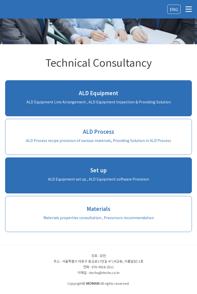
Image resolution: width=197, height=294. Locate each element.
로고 (20, 9)
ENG (174, 9)
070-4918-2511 (103, 266)
